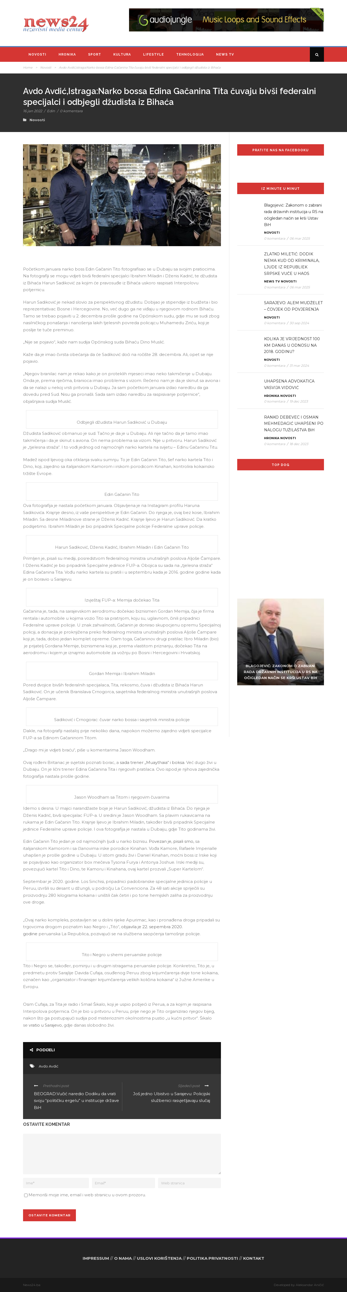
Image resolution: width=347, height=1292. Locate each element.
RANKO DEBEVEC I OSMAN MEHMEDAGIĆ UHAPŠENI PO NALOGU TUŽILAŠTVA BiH (293, 424)
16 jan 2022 (32, 111)
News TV (225, 54)
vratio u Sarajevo (45, 1025)
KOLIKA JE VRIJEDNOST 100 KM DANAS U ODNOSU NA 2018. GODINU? (292, 345)
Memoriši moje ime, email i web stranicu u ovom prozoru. (87, 1194)
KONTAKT (253, 1258)
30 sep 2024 (299, 323)
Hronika (67, 54)
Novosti (37, 54)
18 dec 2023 (299, 444)
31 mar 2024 (299, 366)
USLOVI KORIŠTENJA (159, 1258)
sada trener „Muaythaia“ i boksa (152, 762)
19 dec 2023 (299, 401)
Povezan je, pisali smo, (171, 841)
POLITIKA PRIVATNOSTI (212, 1258)
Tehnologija (190, 54)
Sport (94, 54)
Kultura (122, 54)
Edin (51, 111)
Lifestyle (153, 54)
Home (28, 67)
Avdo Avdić (48, 1066)
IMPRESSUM (96, 1258)
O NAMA (123, 1258)
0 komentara (71, 111)
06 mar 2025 (300, 238)
